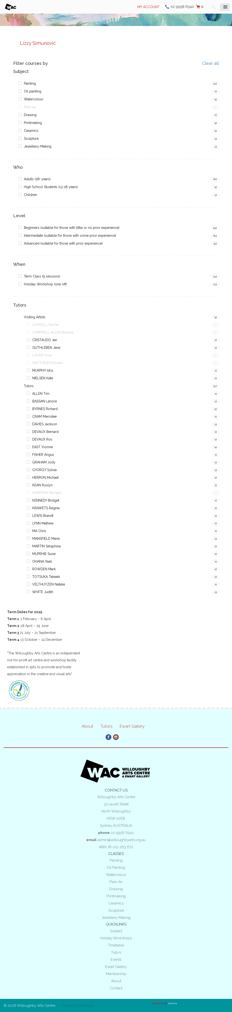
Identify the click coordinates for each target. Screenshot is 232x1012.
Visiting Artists (34, 317)
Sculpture (31, 138)
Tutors (29, 386)
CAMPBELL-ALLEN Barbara (53, 332)
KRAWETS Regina (45, 508)
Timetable (116, 945)
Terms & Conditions (78, 1005)
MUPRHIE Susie (44, 554)
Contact (116, 988)
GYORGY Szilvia (44, 470)
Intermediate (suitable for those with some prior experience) (70, 235)
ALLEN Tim (40, 394)
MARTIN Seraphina (46, 546)
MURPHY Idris (42, 370)
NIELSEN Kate (42, 378)
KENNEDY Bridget (45, 500)
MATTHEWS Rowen (47, 363)
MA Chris (39, 531)
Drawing (30, 115)
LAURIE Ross (42, 355)
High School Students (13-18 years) (51, 187)
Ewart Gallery (132, 726)
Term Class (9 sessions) (42, 276)
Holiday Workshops (116, 938)
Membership (116, 974)
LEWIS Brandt (42, 516)
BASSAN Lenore (44, 401)
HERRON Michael (45, 477)
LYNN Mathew (43, 523)
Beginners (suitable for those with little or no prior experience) (71, 228)
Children (30, 195)
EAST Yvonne (42, 447)
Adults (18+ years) (37, 179)
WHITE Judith (42, 592)
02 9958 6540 (182, 7)
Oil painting (32, 91)
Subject (116, 931)
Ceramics (31, 131)
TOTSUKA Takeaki (46, 577)
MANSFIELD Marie (46, 538)
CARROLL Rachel (45, 325)
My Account (148, 7)
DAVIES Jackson (44, 424)
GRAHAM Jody (43, 462)
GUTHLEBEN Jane (46, 347)
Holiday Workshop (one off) (45, 284)
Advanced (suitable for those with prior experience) (63, 243)
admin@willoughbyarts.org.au (121, 840)
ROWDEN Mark (44, 569)
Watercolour (33, 99)
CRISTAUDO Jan (44, 340)
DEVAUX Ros (42, 439)
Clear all (210, 63)
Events (116, 959)
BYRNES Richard (45, 409)
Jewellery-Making (37, 146)
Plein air (30, 107)
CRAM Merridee (44, 416)
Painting (30, 83)
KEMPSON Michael (46, 493)
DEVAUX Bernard (45, 432)
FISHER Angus (43, 455)
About (87, 726)
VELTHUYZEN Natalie (48, 584)
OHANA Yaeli (42, 561)
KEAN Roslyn (42, 485)
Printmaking (33, 123)
